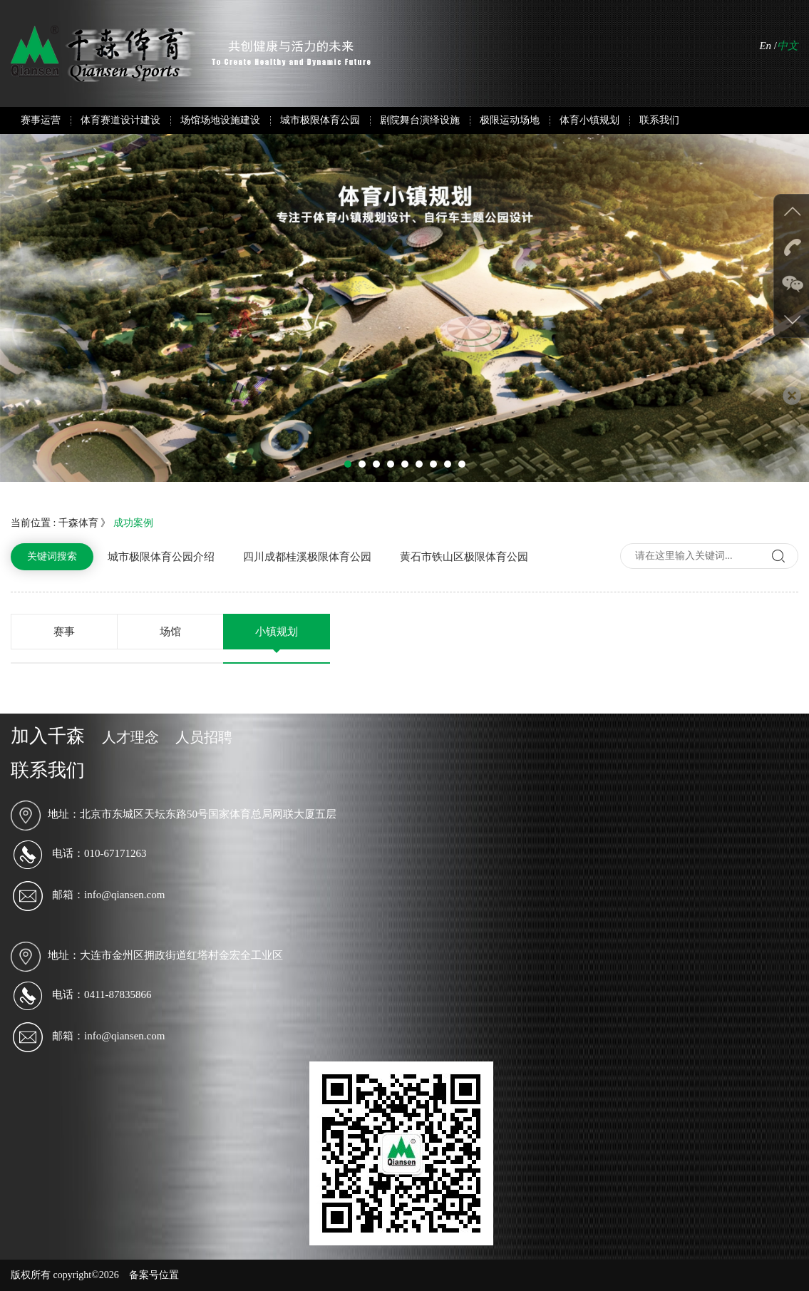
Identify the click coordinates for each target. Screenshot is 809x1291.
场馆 (170, 631)
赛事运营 (41, 120)
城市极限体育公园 (320, 120)
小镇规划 (276, 631)
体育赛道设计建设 (120, 120)
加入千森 (48, 736)
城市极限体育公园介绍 (161, 556)
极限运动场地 (510, 120)
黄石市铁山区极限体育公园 (464, 556)
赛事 (64, 631)
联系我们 (659, 120)
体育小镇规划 (589, 120)
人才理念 (130, 737)
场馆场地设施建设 (220, 120)
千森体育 (78, 523)
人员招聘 (203, 737)
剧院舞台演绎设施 (420, 120)
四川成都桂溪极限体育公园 (307, 556)
